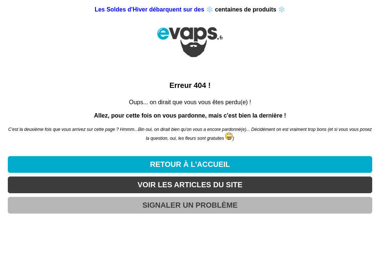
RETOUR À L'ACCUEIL (190, 164)
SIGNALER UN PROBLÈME (190, 205)
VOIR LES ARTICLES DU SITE (190, 185)
